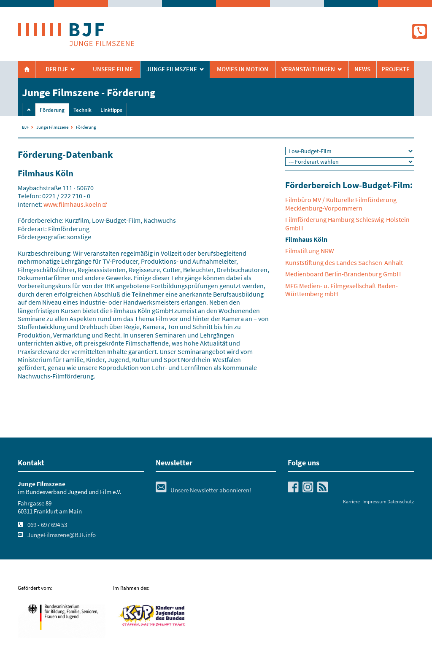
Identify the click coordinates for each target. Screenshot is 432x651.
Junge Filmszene (52, 127)
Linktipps (111, 109)
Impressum (374, 501)
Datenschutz (400, 501)
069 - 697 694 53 (47, 525)
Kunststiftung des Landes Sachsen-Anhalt (344, 262)
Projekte (395, 69)
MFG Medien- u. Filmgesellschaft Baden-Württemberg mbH (341, 289)
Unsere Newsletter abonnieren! (203, 490)
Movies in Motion (242, 69)
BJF (25, 127)
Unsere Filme (113, 69)
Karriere (351, 501)
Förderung (52, 109)
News (362, 69)
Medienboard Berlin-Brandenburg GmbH (343, 274)
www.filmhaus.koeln (72, 204)
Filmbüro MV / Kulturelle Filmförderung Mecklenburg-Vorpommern (341, 203)
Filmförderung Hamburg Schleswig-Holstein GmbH (347, 223)
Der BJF (57, 69)
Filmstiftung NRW (309, 250)
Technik (82, 109)
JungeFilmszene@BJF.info (61, 535)
